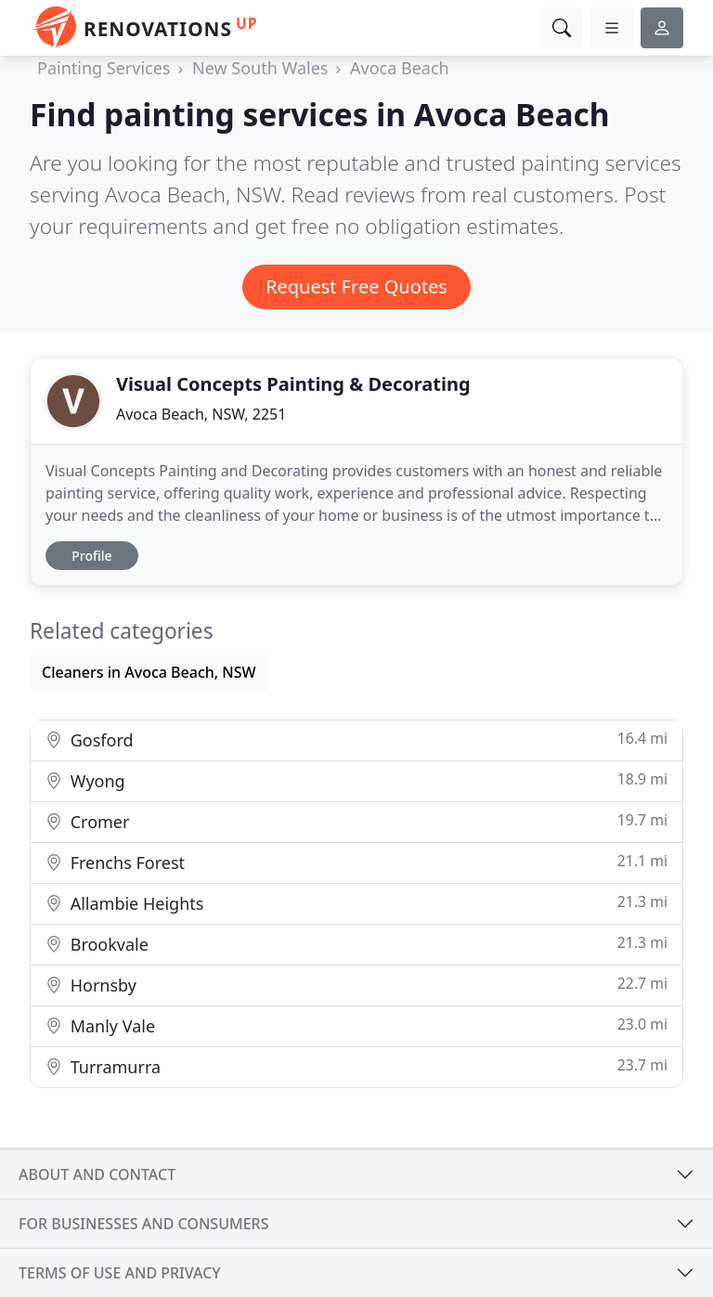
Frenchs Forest (356, 862)
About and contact (97, 1174)
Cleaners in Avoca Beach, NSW (149, 672)
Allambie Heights (356, 902)
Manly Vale (356, 1025)
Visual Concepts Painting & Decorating (293, 383)
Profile (91, 555)
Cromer (356, 821)
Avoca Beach (399, 68)
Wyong (356, 780)
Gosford (356, 739)
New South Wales (260, 68)
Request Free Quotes (356, 286)
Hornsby (356, 984)
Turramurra (356, 1066)
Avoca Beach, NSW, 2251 (201, 414)
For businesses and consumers (143, 1223)
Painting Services (103, 68)
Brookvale (356, 943)
